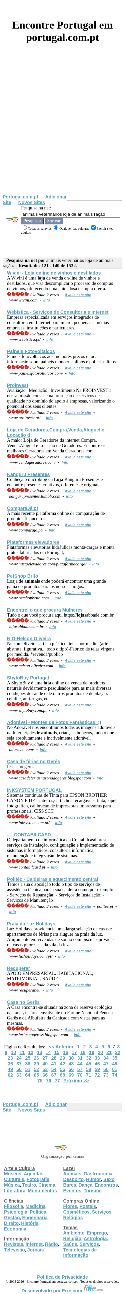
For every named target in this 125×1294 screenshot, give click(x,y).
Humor (93, 1179)
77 (57, 1080)
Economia (15, 1229)
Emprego (97, 1232)
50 (19, 1069)
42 (62, 1063)
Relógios (73, 1217)
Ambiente (74, 1232)
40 (45, 1063)
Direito (11, 1223)
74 (114, 1075)
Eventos (72, 1190)
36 (10, 1063)
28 (54, 1058)
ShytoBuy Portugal (28, 677)
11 (22, 1052)
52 (36, 1069)
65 (36, 1075)
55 (62, 1069)
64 (27, 1075)
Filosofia (13, 1206)
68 (62, 1075)
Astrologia (95, 1238)
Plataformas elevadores (33, 542)
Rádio (51, 1244)
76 (48, 1080)
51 (27, 1069)
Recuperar (18, 968)
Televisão (14, 1249)
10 (13, 1052)
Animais (72, 1173)
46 (97, 1063)
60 (106, 1069)
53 (45, 1069)
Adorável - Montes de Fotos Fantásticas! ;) (54, 722)
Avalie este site (78, 295)
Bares (69, 1185)
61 (114, 1069)
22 (117, 1052)
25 (27, 1058)
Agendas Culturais (23, 1176)
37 (19, 1063)
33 (97, 1058)
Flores (70, 1206)
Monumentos (42, 1190)
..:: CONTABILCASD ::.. (32, 834)
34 (106, 1058)
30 (71, 1058)
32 (88, 1058)
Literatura (15, 1190)
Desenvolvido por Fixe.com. (63, 1290)
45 (88, 1063)
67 (54, 1075)
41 (54, 1063)
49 (10, 1069)
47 (106, 1063)
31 (80, 1058)
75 (40, 1080)
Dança (85, 1185)
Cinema (46, 1185)
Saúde (70, 1244)
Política (38, 1212)
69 (71, 1075)
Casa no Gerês (23, 1002)
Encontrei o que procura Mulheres (45, 610)
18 (83, 1052)
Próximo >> (76, 1080)
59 (97, 1069)
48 (114, 1063)
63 (19, 1075)
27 (45, 1058)
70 (80, 1075)
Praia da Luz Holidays (31, 923)
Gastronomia (98, 1173)
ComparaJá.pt (22, 508)
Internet (34, 1244)
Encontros (106, 1185)
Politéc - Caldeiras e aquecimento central (52, 879)
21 (109, 1052)
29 (62, 1058)
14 (48, 1052)
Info (46, 300)
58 (88, 1069)
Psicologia (15, 1212)
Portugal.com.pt (20, 196)
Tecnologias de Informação (80, 1252)
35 (114, 1058)
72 (97, 1075)
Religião (72, 1238)
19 (91, 1052)
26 (36, 1058)
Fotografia (38, 1179)
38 (27, 1063)
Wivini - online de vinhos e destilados (54, 273)
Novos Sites (31, 202)
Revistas (13, 1244)
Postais (88, 1206)
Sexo (108, 1179)
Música (12, 1185)
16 (65, 1052)
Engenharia (34, 1217)
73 (106, 1075)
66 (45, 1075)
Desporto (73, 1179)
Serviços (101, 1212)
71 (88, 1075)
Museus (12, 1173)
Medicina (36, 1206)
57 (80, 1069)
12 (31, 1052)
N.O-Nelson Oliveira (29, 638)
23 (10, 1058)
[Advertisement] (62, 128)
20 (100, 1052)
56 (71, 1069)
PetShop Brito (22, 576)
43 (71, 1063)
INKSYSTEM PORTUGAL (34, 790)
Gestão (12, 1217)
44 (80, 1063)
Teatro (29, 1185)
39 (36, 1063)
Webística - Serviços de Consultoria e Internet (58, 312)
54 (54, 1069)
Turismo (93, 1190)
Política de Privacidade (62, 1277)
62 (10, 1075)
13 (39, 1052)
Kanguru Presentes (28, 474)
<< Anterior (61, 1046)
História (29, 1223)
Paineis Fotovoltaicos (31, 351)
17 (74, 1052)
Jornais (35, 1249)
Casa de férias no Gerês (33, 761)
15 (57, 1052)
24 (19, 1058)
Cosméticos (76, 1212)
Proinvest (17, 385)
